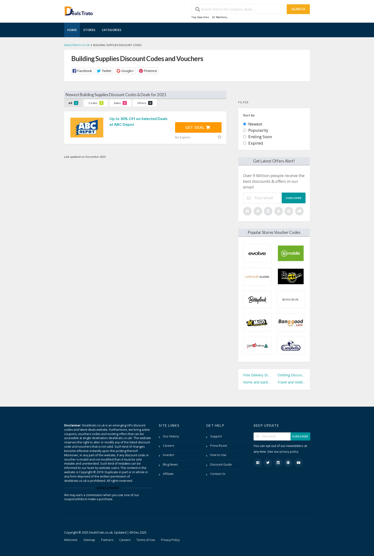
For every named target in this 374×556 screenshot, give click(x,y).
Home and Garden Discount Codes (257, 382)
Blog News (170, 464)
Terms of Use (145, 540)
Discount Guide (221, 464)
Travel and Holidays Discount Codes (291, 382)
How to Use (218, 455)
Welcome (71, 540)
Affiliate (168, 474)
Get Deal (197, 127)
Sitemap (89, 540)
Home (72, 30)
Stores (89, 30)
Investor (168, 455)
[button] (82, 71)
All (73, 103)
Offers (144, 103)
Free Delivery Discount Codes (257, 375)
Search (298, 9)
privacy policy (289, 452)
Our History (171, 436)
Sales (120, 103)
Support (216, 436)
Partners (107, 540)
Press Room (218, 446)
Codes (96, 103)
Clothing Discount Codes (291, 375)
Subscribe (294, 197)
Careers (168, 446)
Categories (111, 30)
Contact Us (217, 474)
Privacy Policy (170, 540)
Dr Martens (219, 17)
